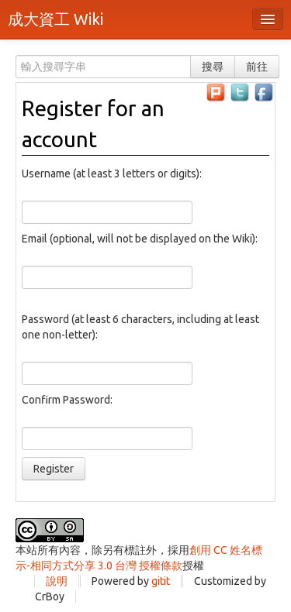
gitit (160, 581)
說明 (57, 581)
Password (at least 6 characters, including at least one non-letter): (140, 327)
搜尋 (212, 66)
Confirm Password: (67, 400)
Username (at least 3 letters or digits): (112, 173)
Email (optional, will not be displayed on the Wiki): (140, 238)
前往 (257, 66)
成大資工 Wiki (55, 19)
